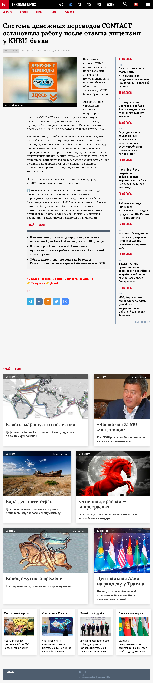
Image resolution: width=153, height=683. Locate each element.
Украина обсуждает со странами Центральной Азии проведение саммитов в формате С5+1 (134, 241)
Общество (36, 51)
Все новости (142, 322)
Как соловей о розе (18, 613)
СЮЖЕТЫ (71, 12)
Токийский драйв (94, 613)
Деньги (55, 51)
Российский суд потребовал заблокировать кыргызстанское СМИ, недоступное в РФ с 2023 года (133, 178)
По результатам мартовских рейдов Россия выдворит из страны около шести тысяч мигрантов (132, 109)
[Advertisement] (76, 345)
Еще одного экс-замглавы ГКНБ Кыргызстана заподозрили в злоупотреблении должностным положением (130, 142)
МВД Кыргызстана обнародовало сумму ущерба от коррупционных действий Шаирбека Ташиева (132, 306)
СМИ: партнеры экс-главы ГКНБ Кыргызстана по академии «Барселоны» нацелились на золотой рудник (134, 77)
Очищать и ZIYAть (55, 613)
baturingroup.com (98, 680)
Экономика (66, 51)
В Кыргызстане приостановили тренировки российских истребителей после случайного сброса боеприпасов (134, 272)
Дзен (53, 292)
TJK (80, 4)
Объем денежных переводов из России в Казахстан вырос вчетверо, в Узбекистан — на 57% (66, 268)
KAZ (61, 4)
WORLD (111, 4)
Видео (40, 12)
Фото (55, 12)
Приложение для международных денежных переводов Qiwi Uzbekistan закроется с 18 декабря (67, 241)
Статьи (25, 12)
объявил (99, 82)
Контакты (10, 674)
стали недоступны (66, 183)
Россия (47, 51)
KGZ (71, 4)
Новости (8, 12)
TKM (90, 4)
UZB (100, 4)
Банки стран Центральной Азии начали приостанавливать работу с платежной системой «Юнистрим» (61, 255)
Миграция (26, 51)
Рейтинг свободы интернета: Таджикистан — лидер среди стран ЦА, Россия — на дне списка (134, 210)
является (89, 109)
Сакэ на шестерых (132, 613)
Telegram (37, 292)
